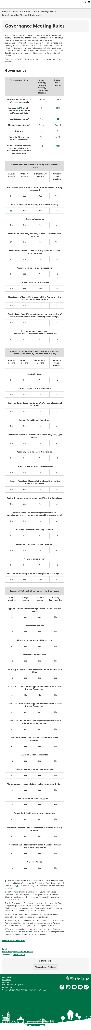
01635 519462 (19, 954)
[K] (59, 137)
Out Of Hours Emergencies (13, 985)
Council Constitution (21, 11)
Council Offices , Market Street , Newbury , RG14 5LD (24, 990)
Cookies (5, 982)
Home (5, 11)
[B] (17, 885)
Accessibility (7, 977)
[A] (20, 108)
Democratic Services (13, 940)
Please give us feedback (45, 967)
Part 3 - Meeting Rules (43, 11)
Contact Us (6, 979)
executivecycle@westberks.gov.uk (17, 951)
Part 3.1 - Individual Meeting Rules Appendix (22, 15)
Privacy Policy (7, 987)
